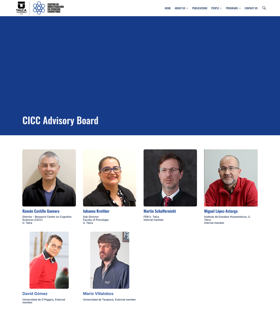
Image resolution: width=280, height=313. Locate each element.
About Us (181, 8)
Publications (199, 8)
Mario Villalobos (98, 293)
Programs (233, 8)
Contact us (251, 8)
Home (168, 8)
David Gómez (35, 293)
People (216, 8)
